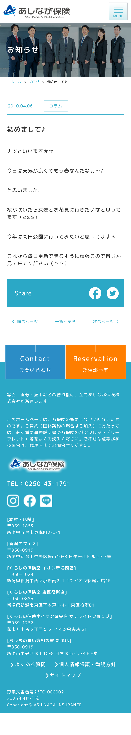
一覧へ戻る (65, 321)
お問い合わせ (35, 359)
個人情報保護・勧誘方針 (87, 664)
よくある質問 (30, 664)
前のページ (27, 321)
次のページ (103, 321)
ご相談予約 (96, 359)
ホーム (15, 82)
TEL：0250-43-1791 (39, 484)
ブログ (33, 82)
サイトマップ (65, 675)
